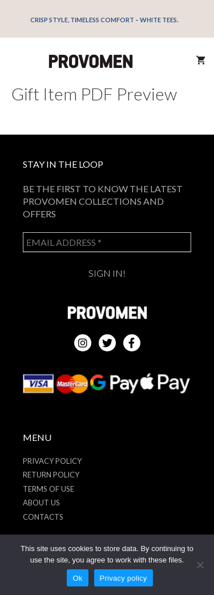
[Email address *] (107, 242)
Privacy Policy (52, 461)
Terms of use (48, 488)
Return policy (51, 474)
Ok (77, 578)
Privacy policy (123, 578)
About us (41, 502)
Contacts (43, 516)
